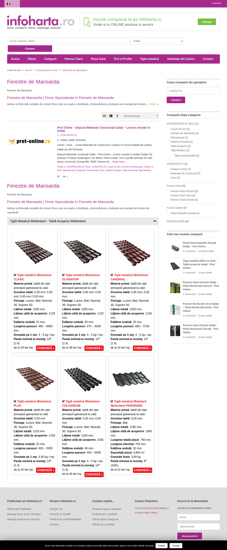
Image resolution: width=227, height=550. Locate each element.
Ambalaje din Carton (181, 50)
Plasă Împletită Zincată (183, 204)
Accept (175, 545)
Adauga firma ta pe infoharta (24, 504)
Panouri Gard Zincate (182, 190)
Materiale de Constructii (74, 161)
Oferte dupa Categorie (105, 509)
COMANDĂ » (45, 338)
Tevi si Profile (123, 50)
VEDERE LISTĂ (111, 107)
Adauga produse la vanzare (23, 509)
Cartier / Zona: (65, 135)
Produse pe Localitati (104, 504)
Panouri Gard (74, 50)
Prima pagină (14, 61)
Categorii (50, 50)
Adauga (207, 20)
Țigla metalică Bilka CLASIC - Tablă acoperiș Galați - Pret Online (200, 255)
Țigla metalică (149, 50)
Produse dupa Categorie (106, 499)
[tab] (83, 211)
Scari (101, 161)
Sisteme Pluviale (113, 161)
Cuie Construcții (143, 498)
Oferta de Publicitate (19, 499)
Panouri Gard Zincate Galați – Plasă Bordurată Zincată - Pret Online (200, 320)
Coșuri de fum (114, 157)
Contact (208, 50)
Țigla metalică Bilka (185, 146)
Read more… (120, 152)
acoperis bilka (142, 502)
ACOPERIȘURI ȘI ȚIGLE (47, 61)
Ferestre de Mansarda (132, 157)
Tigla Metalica (144, 161)
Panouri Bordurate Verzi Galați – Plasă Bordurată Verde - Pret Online (201, 298)
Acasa (15, 50)
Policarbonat (92, 161)
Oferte (32, 50)
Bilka (154, 502)
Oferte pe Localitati (103, 514)
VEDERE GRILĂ (104, 107)
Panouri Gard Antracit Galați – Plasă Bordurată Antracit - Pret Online (201, 277)
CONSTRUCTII (99, 157)
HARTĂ (117, 107)
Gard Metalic (161, 498)
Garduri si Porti (178, 160)
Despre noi (56, 499)
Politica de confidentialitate (65, 509)
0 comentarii (189, 242)
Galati (15, 3)
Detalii (161, 545)
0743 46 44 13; (68, 126)
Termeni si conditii (60, 504)
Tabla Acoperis (129, 161)
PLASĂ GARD (174, 199)
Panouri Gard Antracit (182, 182)
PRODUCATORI (176, 212)
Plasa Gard (98, 50)
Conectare (216, 3)
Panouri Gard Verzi (180, 186)
